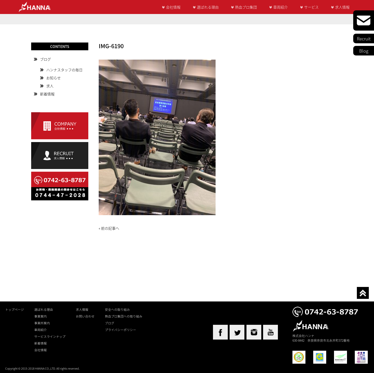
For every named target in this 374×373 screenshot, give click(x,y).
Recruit (364, 38)
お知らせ (53, 77)
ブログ (45, 59)
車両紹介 (280, 7)
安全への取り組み (117, 309)
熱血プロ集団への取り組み (123, 316)
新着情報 (47, 93)
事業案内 (40, 316)
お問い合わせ (85, 316)
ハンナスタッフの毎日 (64, 69)
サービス (311, 7)
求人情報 (342, 7)
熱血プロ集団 (246, 7)
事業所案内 (42, 323)
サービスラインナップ (49, 336)
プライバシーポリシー (120, 329)
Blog (363, 50)
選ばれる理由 (208, 7)
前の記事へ (110, 228)
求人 (50, 85)
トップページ (14, 309)
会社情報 (173, 7)
